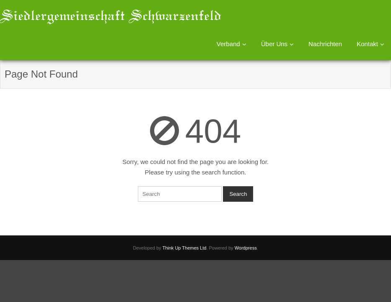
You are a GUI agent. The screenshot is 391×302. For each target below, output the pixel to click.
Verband (228, 43)
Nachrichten (325, 43)
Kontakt (367, 43)
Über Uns (274, 43)
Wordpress (246, 247)
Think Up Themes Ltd (184, 247)
